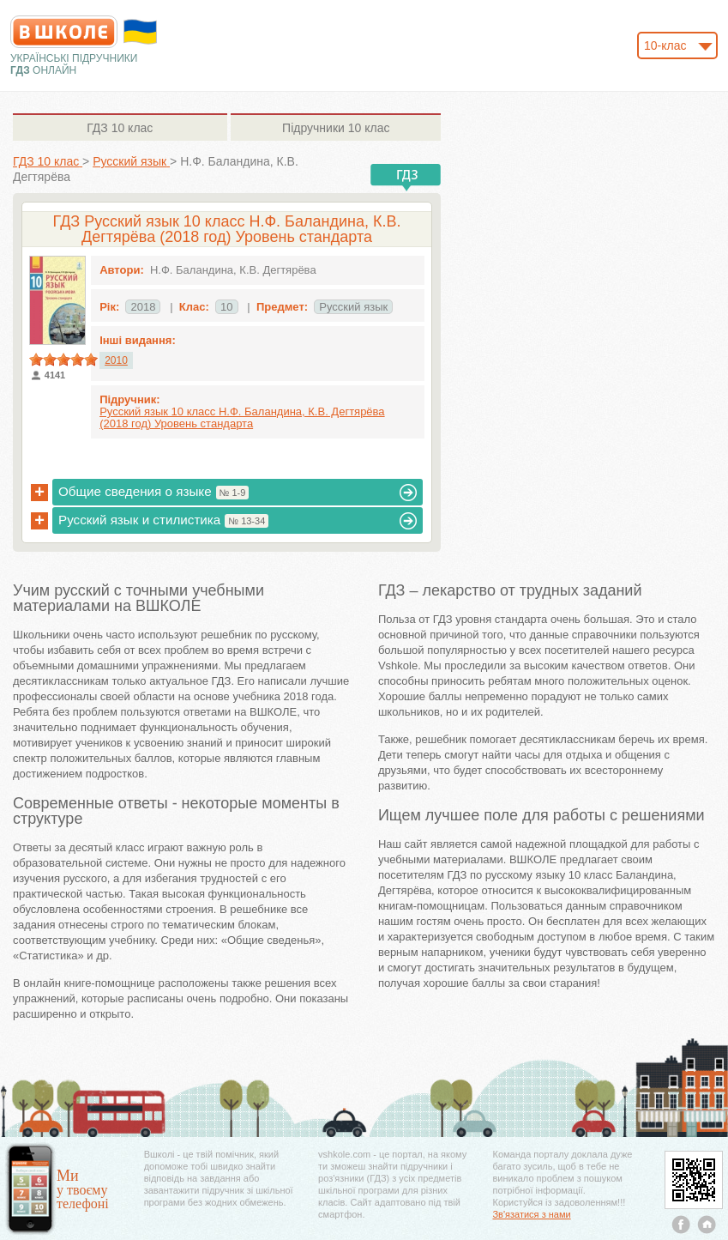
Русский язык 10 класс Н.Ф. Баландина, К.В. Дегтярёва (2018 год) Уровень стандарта (241, 417)
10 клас (120, 128)
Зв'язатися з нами (531, 1214)
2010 (116, 360)
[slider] (63, 359)
